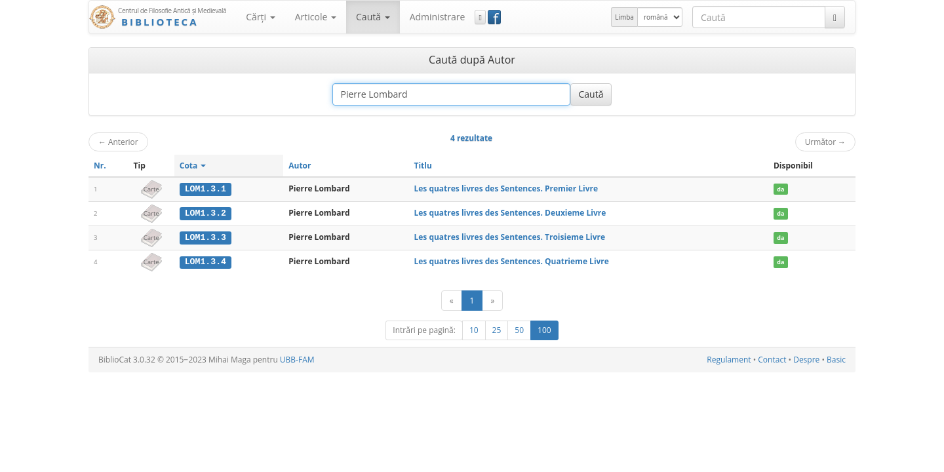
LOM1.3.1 (205, 189)
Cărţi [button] (260, 16)
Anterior (118, 141)
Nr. (100, 165)
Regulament (729, 358)
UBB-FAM (297, 358)
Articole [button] (315, 16)
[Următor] (492, 300)
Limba (624, 17)
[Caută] (835, 17)
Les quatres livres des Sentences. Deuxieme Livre (510, 212)
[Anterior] (451, 300)
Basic (836, 358)
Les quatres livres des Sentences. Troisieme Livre (509, 236)
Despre (806, 358)
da (780, 189)
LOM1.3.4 (205, 261)
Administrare (437, 16)
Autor (299, 165)
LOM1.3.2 (205, 213)
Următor (825, 141)
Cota (193, 165)
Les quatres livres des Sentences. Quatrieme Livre (511, 260)
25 (497, 329)
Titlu (422, 165)
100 (544, 329)
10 (474, 329)
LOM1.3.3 (205, 237)
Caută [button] (373, 16)
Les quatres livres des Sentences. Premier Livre (506, 188)
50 (519, 329)
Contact (772, 358)
